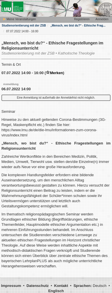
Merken (54, 73)
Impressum (11, 285)
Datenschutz (37, 285)
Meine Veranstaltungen (19, 19)
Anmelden (101, 19)
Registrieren (82, 19)
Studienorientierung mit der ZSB (24, 25)
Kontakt (61, 285)
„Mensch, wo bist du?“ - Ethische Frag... (77, 25)
